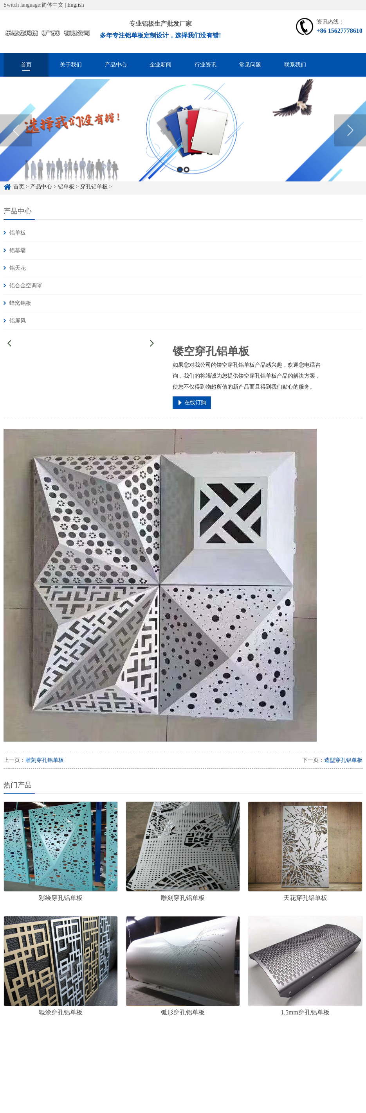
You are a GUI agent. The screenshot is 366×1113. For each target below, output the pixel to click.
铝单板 (17, 233)
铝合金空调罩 (25, 286)
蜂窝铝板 (20, 303)
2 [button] (186, 177)
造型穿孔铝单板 (343, 760)
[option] (183, 137)
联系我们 (295, 65)
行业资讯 (205, 65)
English (75, 5)
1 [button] (179, 177)
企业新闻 (160, 65)
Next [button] (350, 137)
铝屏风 (17, 321)
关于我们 (71, 65)
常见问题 (250, 65)
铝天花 (17, 268)
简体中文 (52, 5)
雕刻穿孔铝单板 (44, 760)
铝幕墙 (17, 250)
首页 (26, 65)
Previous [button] (16, 137)
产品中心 (116, 65)
